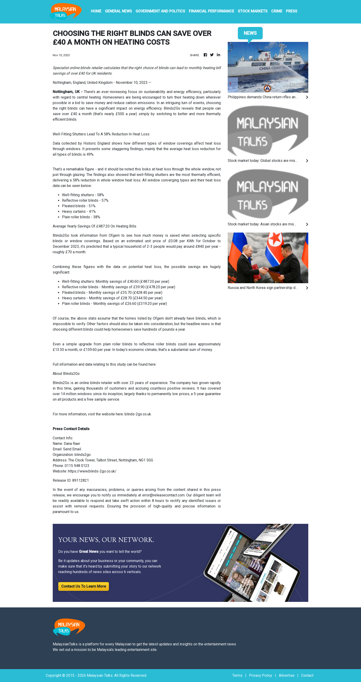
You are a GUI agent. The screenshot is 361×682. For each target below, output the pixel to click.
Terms (237, 675)
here (152, 364)
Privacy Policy (260, 675)
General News (118, 11)
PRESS (291, 11)
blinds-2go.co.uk (138, 414)
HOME (96, 11)
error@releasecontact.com (163, 495)
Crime (276, 11)
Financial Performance (211, 11)
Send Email (72, 449)
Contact (307, 675)
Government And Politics (160, 11)
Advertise (286, 675)
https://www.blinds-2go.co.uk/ (92, 471)
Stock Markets (253, 11)
